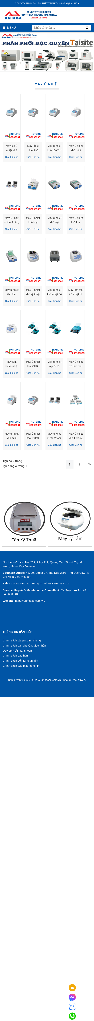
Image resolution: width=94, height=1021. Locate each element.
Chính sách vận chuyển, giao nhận (24, 1005)
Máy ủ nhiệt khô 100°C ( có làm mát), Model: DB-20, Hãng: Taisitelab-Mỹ (23, 222)
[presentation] (6, 52)
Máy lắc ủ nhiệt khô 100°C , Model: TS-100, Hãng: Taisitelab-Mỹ (70, 150)
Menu (9, 27)
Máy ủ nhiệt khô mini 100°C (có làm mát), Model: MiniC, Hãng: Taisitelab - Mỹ (70, 222)
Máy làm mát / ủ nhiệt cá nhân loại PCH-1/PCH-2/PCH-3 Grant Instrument (70, 510)
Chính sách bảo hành (16, 1015)
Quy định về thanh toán (17, 1010)
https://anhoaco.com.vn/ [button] (30, 960)
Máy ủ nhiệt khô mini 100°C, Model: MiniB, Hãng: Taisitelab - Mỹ (24, 726)
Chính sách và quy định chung (22, 1000)
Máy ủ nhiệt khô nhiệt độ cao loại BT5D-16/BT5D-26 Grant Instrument (23, 510)
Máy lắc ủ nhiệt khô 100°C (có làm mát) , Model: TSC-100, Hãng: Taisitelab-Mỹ (24, 150)
